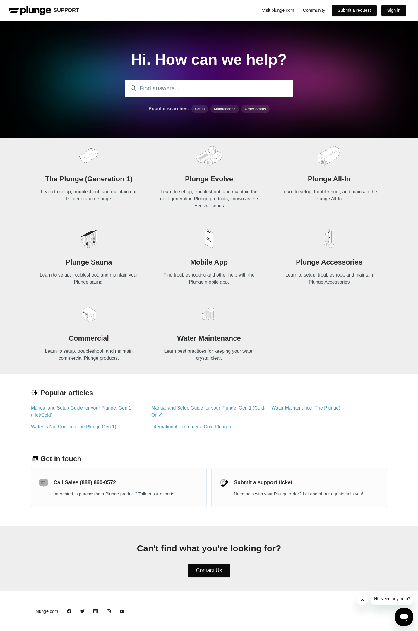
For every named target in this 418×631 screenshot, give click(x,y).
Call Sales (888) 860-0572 (85, 482)
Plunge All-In (329, 179)
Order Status (255, 109)
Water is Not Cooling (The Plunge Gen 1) (73, 426)
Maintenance (224, 109)
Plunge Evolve (209, 179)
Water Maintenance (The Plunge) (305, 407)
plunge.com (46, 611)
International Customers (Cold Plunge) (191, 426)
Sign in (393, 10)
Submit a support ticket (263, 482)
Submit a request (354, 10)
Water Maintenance (209, 338)
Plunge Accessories (329, 262)
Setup (200, 109)
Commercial (89, 338)
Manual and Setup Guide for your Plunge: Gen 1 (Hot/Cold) (81, 411)
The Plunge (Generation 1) (89, 179)
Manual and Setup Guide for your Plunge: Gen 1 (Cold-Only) (208, 411)
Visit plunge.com (278, 10)
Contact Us (209, 570)
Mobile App (209, 262)
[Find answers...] (209, 88)
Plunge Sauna (89, 262)
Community (314, 10)
